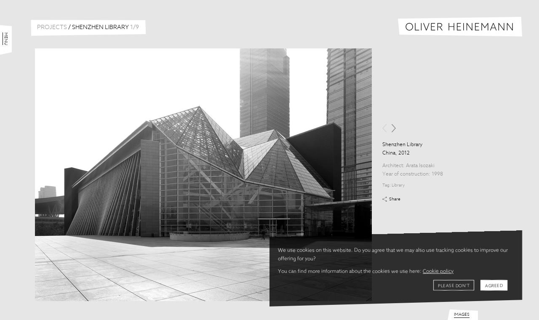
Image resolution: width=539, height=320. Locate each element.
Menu (6, 38)
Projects (52, 27)
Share (394, 199)
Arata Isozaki (420, 165)
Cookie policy (438, 271)
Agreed (494, 286)
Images (462, 314)
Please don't (454, 286)
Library (398, 185)
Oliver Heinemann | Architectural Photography (460, 27)
